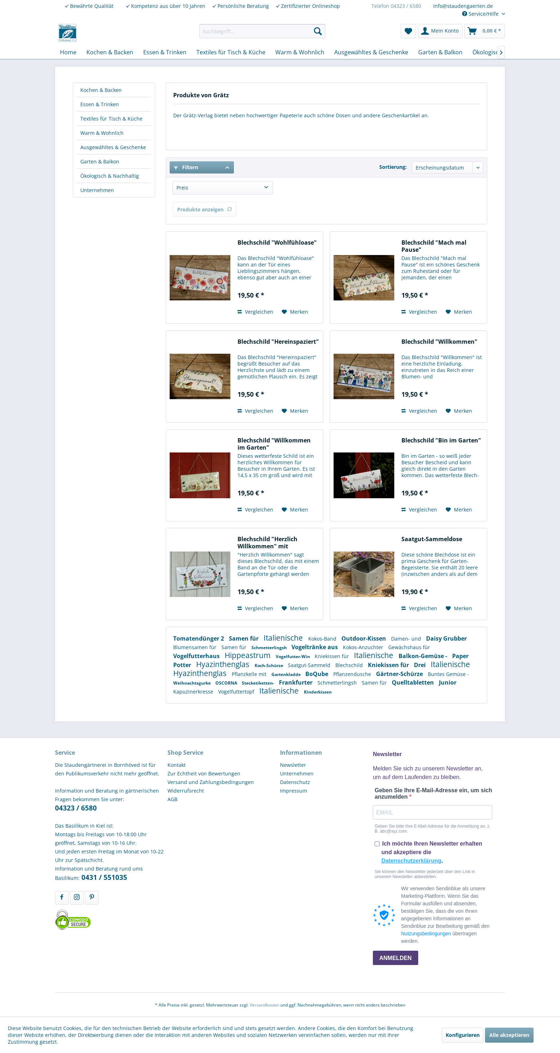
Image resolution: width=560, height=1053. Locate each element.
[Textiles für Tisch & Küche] (230, 52)
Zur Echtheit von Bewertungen (204, 773)
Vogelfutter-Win (293, 656)
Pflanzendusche (352, 674)
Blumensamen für (195, 647)
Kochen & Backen (101, 90)
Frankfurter (296, 682)
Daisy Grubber (446, 638)
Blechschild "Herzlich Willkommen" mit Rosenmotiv (268, 542)
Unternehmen (97, 190)
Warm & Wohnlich (102, 132)
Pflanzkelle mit (250, 674)
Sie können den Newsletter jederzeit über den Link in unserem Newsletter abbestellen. (425, 874)
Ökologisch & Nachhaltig (109, 175)
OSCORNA (226, 683)
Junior (447, 682)
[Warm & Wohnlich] (299, 52)
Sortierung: (393, 166)
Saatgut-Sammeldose (431, 539)
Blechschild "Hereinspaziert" (278, 342)
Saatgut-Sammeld (310, 665)
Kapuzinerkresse (194, 691)
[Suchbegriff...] (262, 31)
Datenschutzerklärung (411, 861)
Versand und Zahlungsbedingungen (211, 782)
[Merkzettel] (408, 31)
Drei (420, 665)
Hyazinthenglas (223, 664)
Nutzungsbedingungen (426, 933)
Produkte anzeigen (204, 209)
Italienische (284, 638)
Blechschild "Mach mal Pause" (433, 246)
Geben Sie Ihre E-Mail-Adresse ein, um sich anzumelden (433, 793)
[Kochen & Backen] (109, 52)
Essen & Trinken (99, 104)
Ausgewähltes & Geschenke (113, 147)
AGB (173, 799)
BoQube (317, 674)
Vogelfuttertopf (237, 691)
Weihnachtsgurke (192, 683)
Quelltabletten (413, 682)
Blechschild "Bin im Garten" (441, 440)
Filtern (186, 167)
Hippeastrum (248, 655)
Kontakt (177, 764)
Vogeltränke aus (315, 647)
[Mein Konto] (440, 31)
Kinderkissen (318, 692)
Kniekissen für (332, 656)
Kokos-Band (323, 638)
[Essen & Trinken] (164, 52)
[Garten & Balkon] (440, 52)
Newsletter (293, 764)
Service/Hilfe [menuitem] (481, 13)
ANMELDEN (395, 958)
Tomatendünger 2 (199, 638)
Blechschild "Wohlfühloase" (277, 242)
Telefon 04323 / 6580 (396, 6)
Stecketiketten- (258, 683)
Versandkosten (264, 1005)
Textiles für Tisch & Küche (111, 118)
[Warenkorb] (484, 31)
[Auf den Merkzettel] (295, 312)
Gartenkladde (286, 674)
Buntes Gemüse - (448, 674)
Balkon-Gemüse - (424, 656)
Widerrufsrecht (186, 790)
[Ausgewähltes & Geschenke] (371, 52)
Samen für (244, 638)
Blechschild (349, 665)
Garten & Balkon (99, 161)
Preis (182, 187)
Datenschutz (295, 782)
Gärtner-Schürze (400, 674)
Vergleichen (255, 311)
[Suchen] (317, 31)
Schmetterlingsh (269, 648)
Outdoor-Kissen (364, 638)
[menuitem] (262, 31)
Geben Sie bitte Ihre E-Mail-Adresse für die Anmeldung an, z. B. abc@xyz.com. (433, 829)
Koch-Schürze (269, 665)
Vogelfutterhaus (197, 656)
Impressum (293, 790)
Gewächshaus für (409, 647)
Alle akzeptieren (509, 1035)
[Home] (68, 52)
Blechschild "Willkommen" (439, 342)
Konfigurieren (463, 1035)
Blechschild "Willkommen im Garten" (274, 444)
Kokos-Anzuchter (364, 647)
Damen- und (406, 638)
